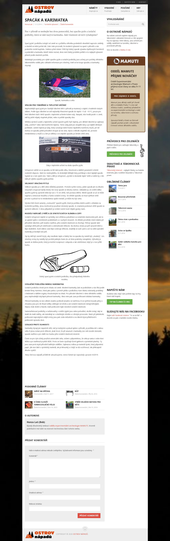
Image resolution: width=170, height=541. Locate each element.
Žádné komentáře (66, 24)
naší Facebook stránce (120, 315)
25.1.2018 (121, 222)
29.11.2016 (122, 199)
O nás (118, 2)
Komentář (33, 456)
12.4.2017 (121, 188)
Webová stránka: (35, 504)
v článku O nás (124, 50)
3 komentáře (38, 394)
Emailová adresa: (36, 492)
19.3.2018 (121, 247)
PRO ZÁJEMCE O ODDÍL (125, 96)
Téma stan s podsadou (128, 219)
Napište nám (129, 2)
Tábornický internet (114, 170)
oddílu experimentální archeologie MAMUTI (69, 426)
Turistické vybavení (51, 24)
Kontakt (142, 2)
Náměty (93, 9)
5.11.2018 (121, 233)
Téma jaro (122, 186)
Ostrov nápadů (80, 534)
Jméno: (32, 481)
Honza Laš (28, 24)
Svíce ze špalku (125, 231)
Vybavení (109, 9)
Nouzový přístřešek (126, 197)
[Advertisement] (65, 372)
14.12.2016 (122, 211)
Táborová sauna (125, 208)
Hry (140, 9)
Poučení (125, 9)
